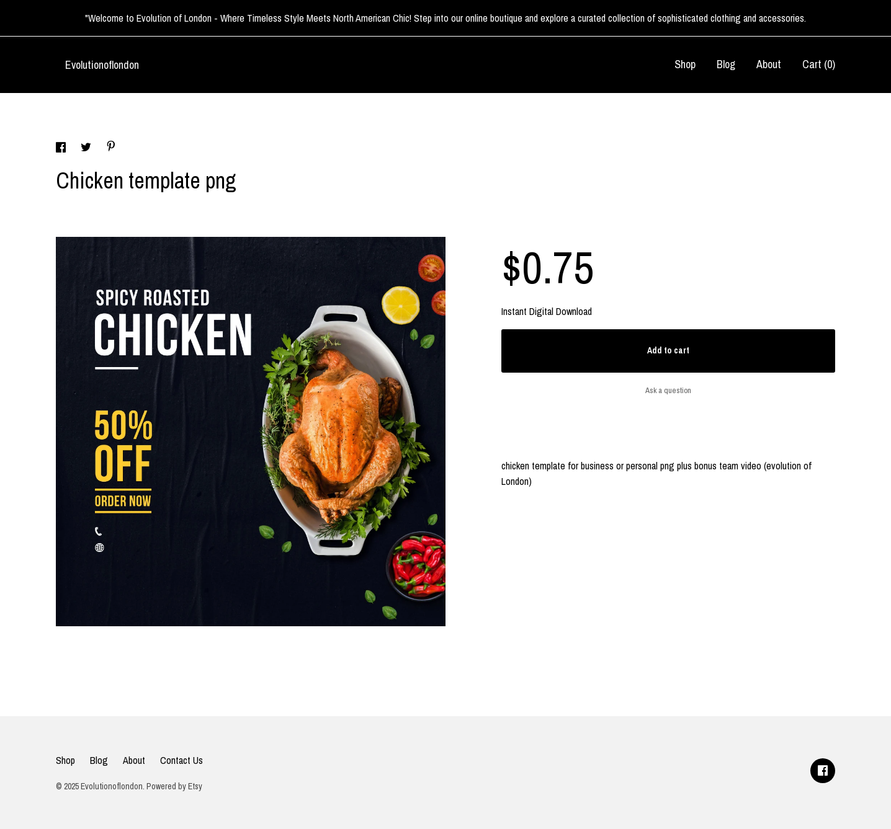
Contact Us (181, 760)
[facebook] (822, 770)
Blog (726, 64)
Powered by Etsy (174, 786)
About (768, 64)
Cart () (818, 64)
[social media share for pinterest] (111, 147)
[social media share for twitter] (87, 149)
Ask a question (668, 390)
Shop (685, 64)
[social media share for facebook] (62, 149)
